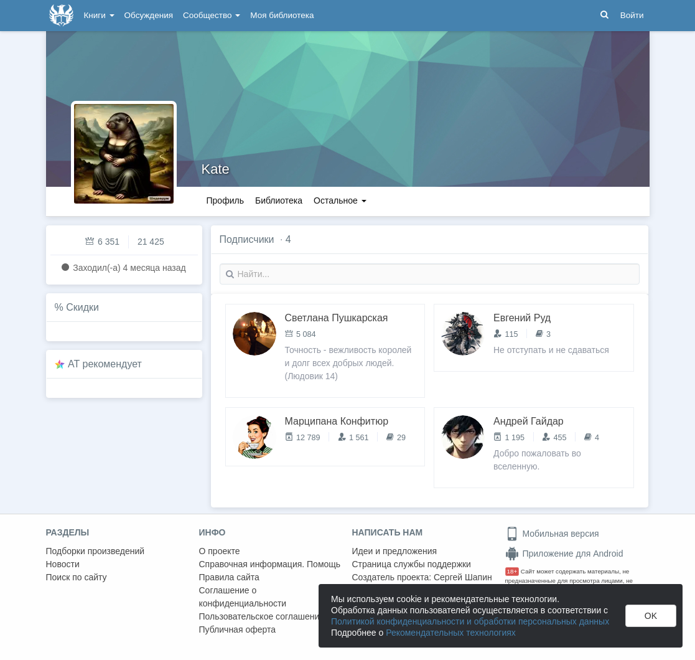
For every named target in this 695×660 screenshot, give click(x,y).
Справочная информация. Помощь (270, 564)
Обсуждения (148, 15)
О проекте (219, 551)
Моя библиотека (282, 15)
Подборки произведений (95, 551)
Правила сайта (229, 577)
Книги (99, 15)
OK (651, 616)
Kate (216, 169)
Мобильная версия (552, 533)
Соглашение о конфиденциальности (243, 596)
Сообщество (211, 15)
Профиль (225, 200)
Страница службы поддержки (411, 564)
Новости (63, 564)
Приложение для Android (564, 553)
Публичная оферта (237, 629)
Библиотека (278, 200)
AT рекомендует (105, 364)
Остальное (340, 200)
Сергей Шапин (463, 577)
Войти (632, 15)
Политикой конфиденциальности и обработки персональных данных (470, 621)
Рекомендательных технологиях (451, 633)
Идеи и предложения (394, 551)
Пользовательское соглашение (262, 616)
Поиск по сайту (76, 577)
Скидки (82, 307)
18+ (512, 571)
